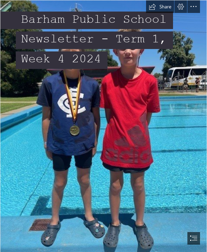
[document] (103, 126)
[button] (160, 6)
